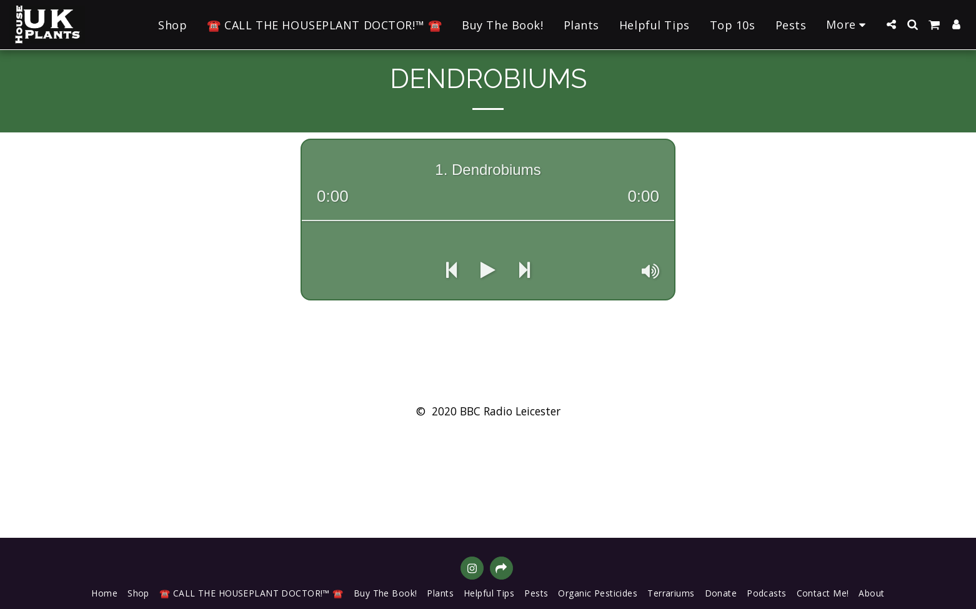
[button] (891, 24)
